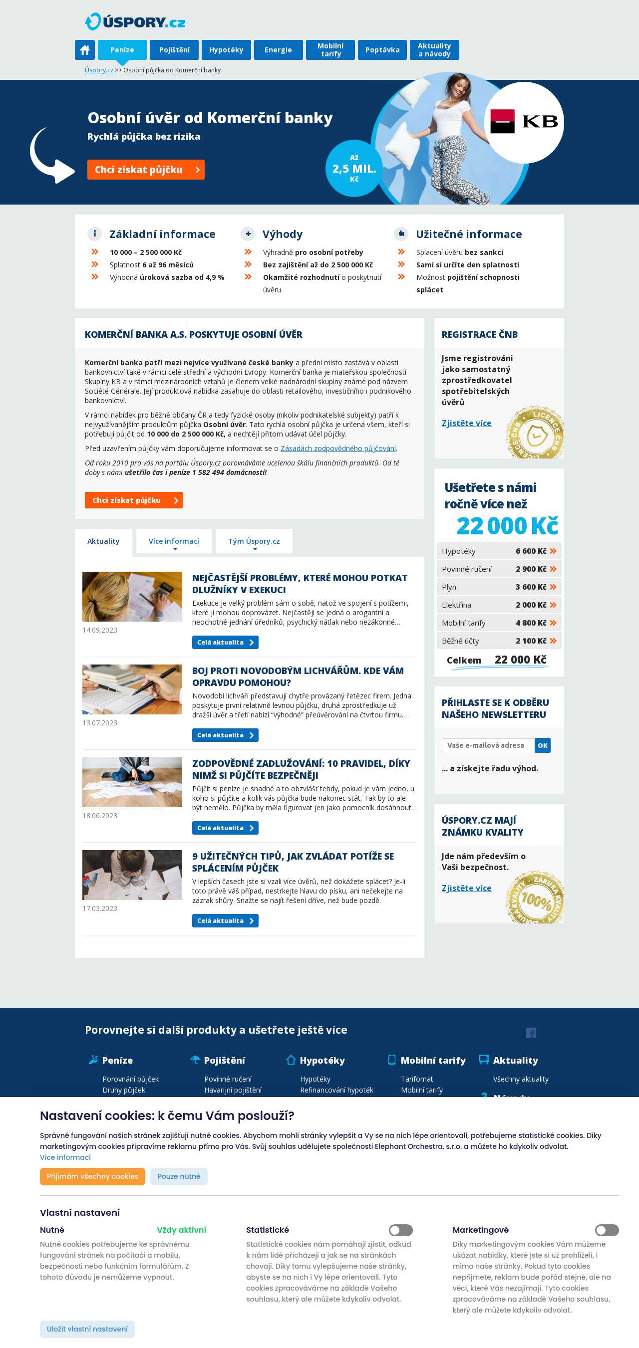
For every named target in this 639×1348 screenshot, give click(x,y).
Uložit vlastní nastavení (87, 1329)
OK (543, 745)
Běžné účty (494, 641)
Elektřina (494, 605)
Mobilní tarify (330, 49)
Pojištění (174, 49)
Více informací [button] (65, 1157)
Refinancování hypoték (336, 1090)
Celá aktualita (220, 642)
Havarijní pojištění (233, 1090)
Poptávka (382, 49)
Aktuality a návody (434, 49)
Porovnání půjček (130, 1079)
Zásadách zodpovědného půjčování (338, 448)
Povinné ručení (494, 569)
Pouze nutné (178, 1176)
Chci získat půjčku (138, 169)
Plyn (494, 587)
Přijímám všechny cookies (92, 1176)
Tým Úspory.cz (254, 541)
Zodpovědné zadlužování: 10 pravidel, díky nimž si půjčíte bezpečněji (301, 769)
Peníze (122, 49)
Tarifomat (417, 1079)
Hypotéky (226, 49)
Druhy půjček (123, 1090)
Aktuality (103, 541)
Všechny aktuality (521, 1079)
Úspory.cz (99, 70)
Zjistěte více (467, 423)
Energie (278, 49)
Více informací (174, 541)
